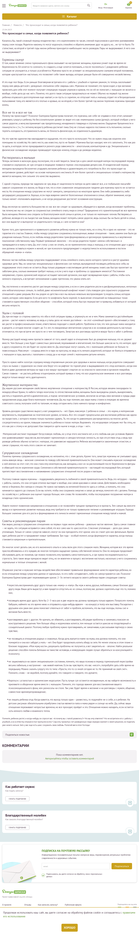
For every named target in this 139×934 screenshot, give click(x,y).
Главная (6, 25)
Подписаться (122, 866)
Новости (18, 25)
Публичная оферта (73, 905)
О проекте (6, 905)
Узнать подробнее (17, 799)
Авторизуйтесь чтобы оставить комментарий (69, 758)
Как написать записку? (48, 905)
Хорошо (69, 927)
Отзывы (27, 905)
